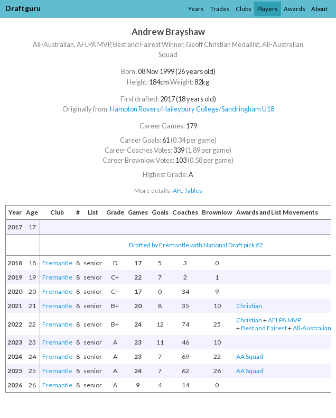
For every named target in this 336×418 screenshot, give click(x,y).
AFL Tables (187, 190)
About (319, 8)
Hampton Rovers (135, 109)
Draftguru (23, 8)
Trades (220, 8)
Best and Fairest (264, 328)
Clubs (243, 8)
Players (267, 8)
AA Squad (249, 356)
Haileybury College (190, 109)
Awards (294, 8)
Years (196, 8)
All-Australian (312, 328)
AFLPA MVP (284, 320)
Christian (249, 306)
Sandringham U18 (247, 109)
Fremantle (57, 263)
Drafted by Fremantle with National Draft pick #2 (196, 245)
